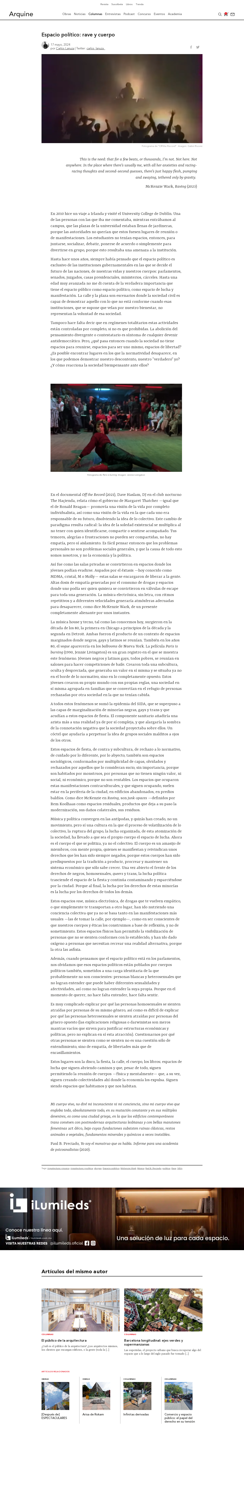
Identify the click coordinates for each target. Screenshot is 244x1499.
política (166, 1168)
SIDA (179, 1168)
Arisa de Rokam (93, 1414)
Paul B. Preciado (153, 1168)
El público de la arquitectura (64, 1340)
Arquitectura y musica (58, 1168)
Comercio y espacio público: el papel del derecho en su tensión (180, 1418)
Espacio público (111, 1168)
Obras (45, 1379)
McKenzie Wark (128, 1168)
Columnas (48, 1334)
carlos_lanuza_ (96, 48)
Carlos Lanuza (65, 48)
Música (140, 1168)
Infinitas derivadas (136, 1414)
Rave (173, 1168)
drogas (97, 1168)
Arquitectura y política (81, 1168)
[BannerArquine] (122, 1249)
